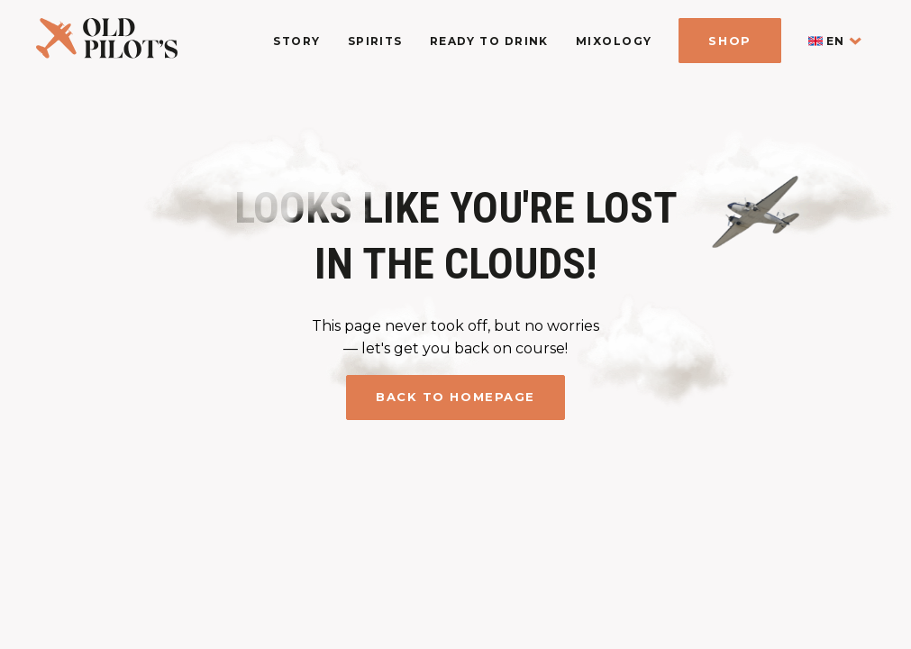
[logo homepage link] (107, 53)
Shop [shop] (729, 40)
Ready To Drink (489, 41)
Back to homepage (455, 396)
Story (296, 41)
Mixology (614, 41)
